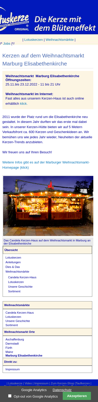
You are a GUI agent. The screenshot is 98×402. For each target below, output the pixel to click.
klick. (24, 104)
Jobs (6, 43)
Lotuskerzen (33, 40)
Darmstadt (12, 343)
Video (28, 383)
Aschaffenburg (14, 339)
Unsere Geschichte (20, 286)
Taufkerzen (83, 383)
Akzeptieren (77, 396)
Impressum (12, 369)
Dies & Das (12, 266)
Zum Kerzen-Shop (62, 383)
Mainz (9, 351)
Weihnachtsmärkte (60, 40)
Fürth (8, 347)
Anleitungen (13, 262)
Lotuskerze (15, 383)
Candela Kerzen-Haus (22, 277)
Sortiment (14, 291)
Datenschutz (62, 390)
